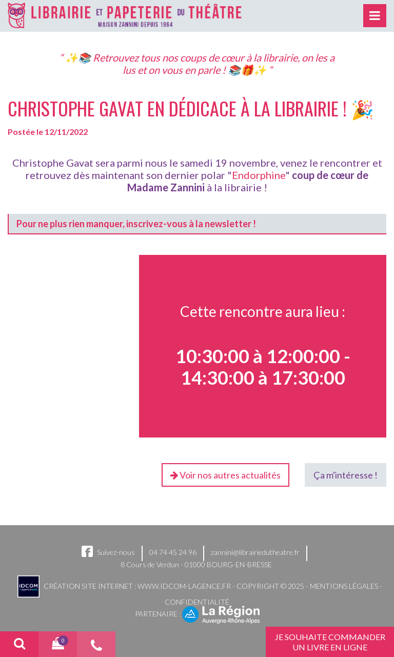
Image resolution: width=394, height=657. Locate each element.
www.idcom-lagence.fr (184, 585)
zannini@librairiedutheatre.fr (255, 552)
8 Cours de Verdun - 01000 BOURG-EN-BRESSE (196, 564)
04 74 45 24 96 (172, 552)
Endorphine (258, 175)
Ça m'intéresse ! (345, 475)
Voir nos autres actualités (225, 475)
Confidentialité (197, 602)
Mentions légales (344, 585)
